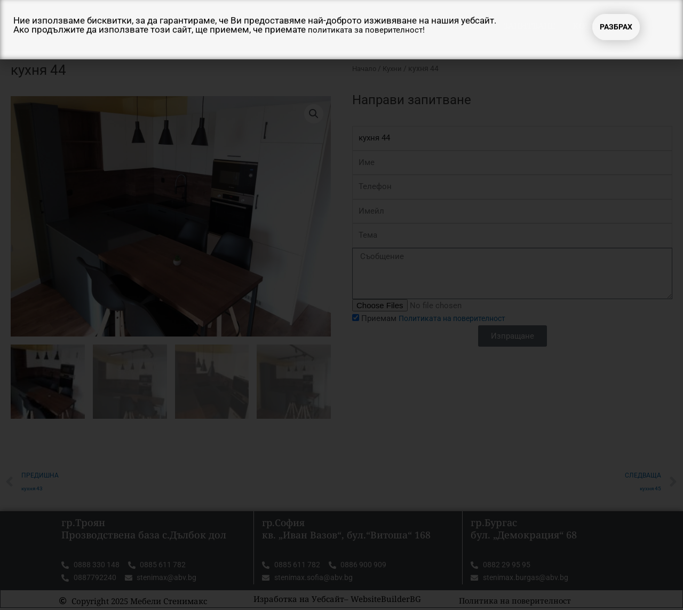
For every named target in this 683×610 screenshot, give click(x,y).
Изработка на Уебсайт (298, 600)
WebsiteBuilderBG (386, 600)
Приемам (438, 318)
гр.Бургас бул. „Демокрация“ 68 (524, 529)
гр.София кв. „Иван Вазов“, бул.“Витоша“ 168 (347, 529)
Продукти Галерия (439, 25)
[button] (313, 113)
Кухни (395, 68)
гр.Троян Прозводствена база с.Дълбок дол (143, 529)
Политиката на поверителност (457, 318)
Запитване (529, 25)
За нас (360, 25)
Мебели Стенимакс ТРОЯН (165, 25)
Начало (309, 25)
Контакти (596, 25)
